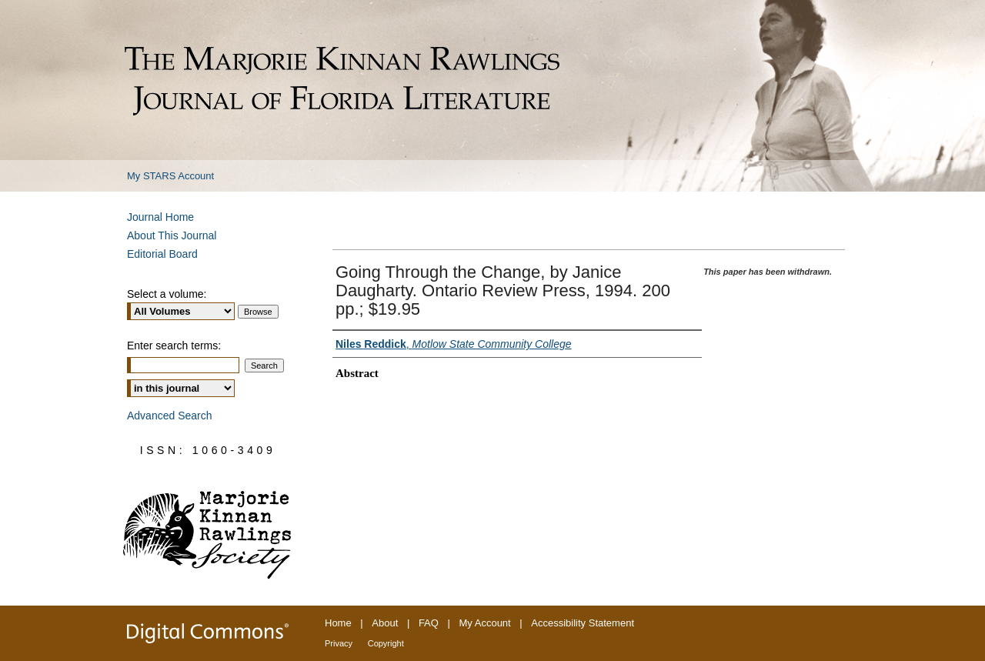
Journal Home (160, 217)
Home (338, 623)
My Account (485, 623)
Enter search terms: (174, 345)
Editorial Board (162, 254)
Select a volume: (167, 294)
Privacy (338, 643)
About (385, 623)
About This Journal (171, 235)
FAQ (429, 623)
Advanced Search (169, 415)
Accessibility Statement (582, 623)
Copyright (386, 643)
